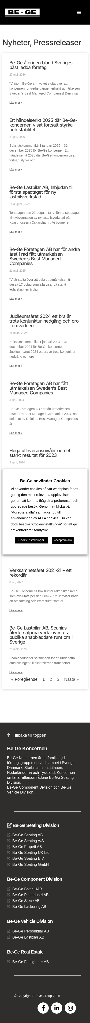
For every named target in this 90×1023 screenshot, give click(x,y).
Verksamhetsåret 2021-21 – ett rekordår (40, 573)
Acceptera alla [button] (63, 540)
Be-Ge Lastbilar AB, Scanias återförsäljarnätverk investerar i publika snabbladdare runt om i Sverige (41, 635)
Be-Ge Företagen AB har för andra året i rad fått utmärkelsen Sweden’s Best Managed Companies (44, 256)
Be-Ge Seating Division (33, 825)
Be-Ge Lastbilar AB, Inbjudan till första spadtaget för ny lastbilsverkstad (41, 192)
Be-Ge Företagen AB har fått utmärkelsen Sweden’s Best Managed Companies (38, 388)
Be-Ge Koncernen (27, 748)
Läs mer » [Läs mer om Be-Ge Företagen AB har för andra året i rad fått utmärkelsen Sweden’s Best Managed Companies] (15, 298)
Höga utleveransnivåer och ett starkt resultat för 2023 (40, 453)
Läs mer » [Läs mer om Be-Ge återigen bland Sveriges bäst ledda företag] (15, 102)
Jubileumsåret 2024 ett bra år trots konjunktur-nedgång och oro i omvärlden (44, 320)
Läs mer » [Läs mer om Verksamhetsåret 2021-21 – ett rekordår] (15, 610)
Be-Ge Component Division (34, 879)
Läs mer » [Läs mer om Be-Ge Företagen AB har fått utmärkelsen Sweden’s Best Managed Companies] (15, 433)
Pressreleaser (57, 42)
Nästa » (71, 679)
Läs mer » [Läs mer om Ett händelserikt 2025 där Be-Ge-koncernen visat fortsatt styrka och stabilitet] (15, 169)
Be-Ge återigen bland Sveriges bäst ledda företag (40, 65)
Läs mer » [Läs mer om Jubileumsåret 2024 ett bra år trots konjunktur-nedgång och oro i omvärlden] (15, 366)
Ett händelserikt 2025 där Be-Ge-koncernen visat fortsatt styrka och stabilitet (43, 124)
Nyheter (16, 42)
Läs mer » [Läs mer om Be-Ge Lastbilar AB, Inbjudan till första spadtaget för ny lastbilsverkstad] (15, 231)
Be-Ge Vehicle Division (30, 921)
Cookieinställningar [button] (31, 540)
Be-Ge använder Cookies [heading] (45, 481)
